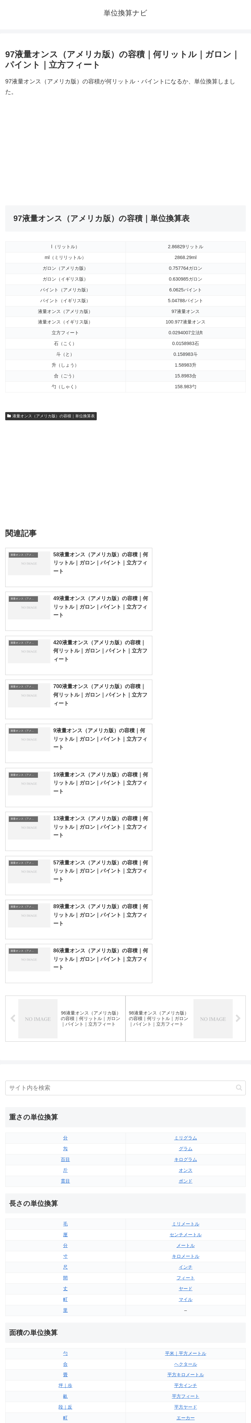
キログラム (185, 940)
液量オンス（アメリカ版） (185, 1263)
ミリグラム (185, 919)
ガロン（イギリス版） (186, 1307)
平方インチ (185, 1167)
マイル (185, 1080)
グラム (185, 929)
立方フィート (185, 1274)
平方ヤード (185, 1188)
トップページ (64, 1401)
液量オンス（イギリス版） (185, 1253)
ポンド (185, 962)
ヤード (185, 1069)
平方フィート (185, 1177)
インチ (185, 1048)
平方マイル (185, 1209)
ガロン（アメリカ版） (186, 1317)
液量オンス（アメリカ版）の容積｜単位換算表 (51, 416)
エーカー (185, 1199)
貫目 (65, 962)
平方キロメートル (185, 1156)
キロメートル (185, 1037)
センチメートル (186, 1016)
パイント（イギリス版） (185, 1285)
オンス (185, 951)
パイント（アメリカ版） (185, 1296)
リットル (65, 1317)
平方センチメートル (65, 1209)
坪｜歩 (65, 1167)
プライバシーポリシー (187, 1401)
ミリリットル (65, 1307)
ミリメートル (185, 1005)
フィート (185, 1059)
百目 (65, 940)
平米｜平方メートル (185, 1134)
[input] (125, 869)
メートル (185, 1027)
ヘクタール (185, 1145)
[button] (239, 869)
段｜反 (65, 1188)
